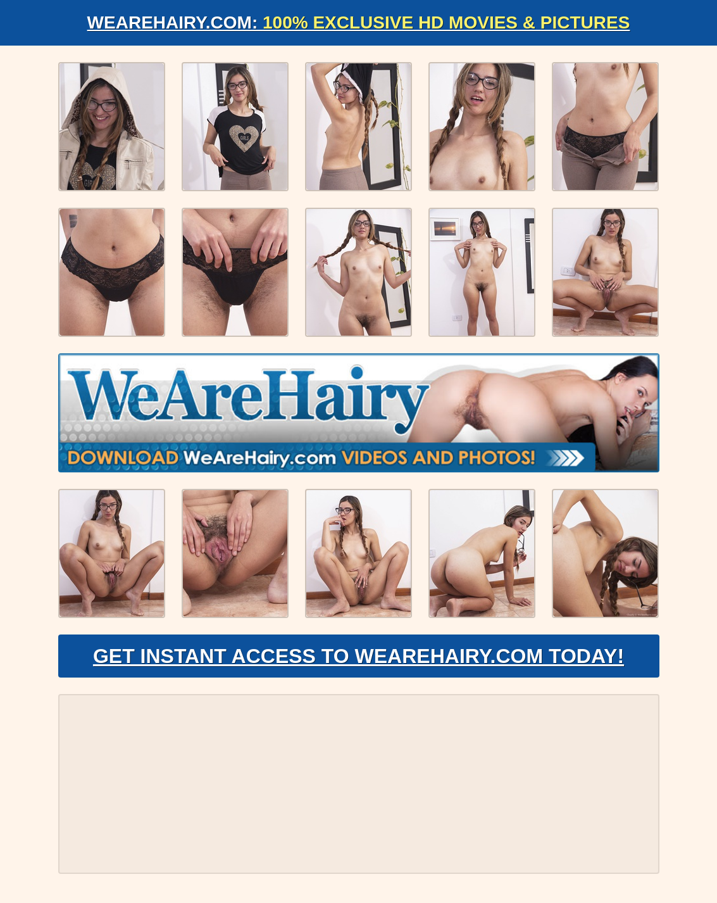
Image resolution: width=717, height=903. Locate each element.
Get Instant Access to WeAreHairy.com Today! (358, 656)
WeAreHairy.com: (358, 22)
